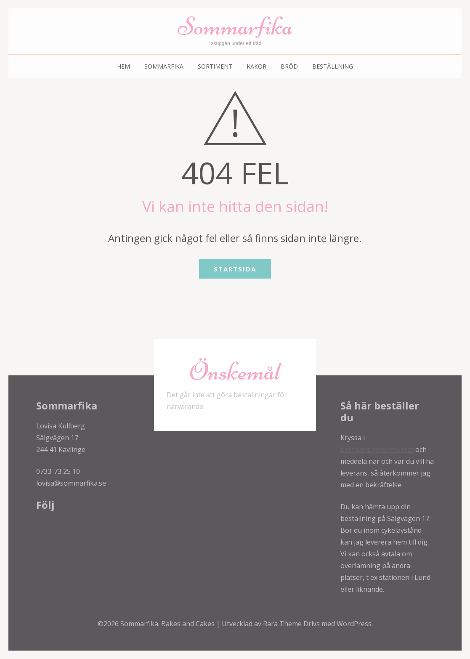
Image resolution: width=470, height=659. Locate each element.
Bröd (289, 66)
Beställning (332, 66)
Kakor (256, 66)
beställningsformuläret (377, 449)
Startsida (235, 269)
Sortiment (215, 66)
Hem (123, 66)
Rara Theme (283, 623)
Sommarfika (235, 26)
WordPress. (355, 623)
